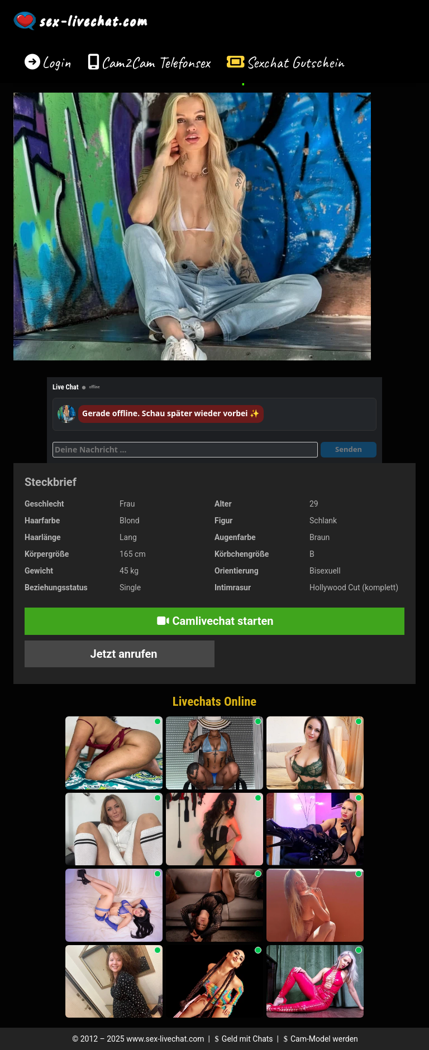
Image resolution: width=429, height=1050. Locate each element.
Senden (348, 449)
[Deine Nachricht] (185, 449)
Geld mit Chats (242, 1038)
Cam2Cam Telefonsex (155, 62)
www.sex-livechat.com (165, 1038)
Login (56, 62)
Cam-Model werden (319, 1038)
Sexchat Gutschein (295, 62)
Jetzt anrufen (123, 654)
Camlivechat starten (215, 621)
